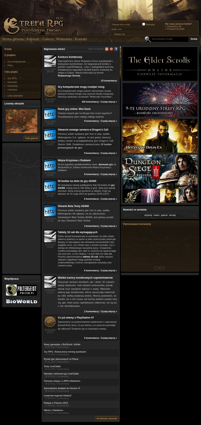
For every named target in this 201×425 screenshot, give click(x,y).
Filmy (10, 65)
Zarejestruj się (174, 26)
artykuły (148, 215)
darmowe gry (105, 164)
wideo (157, 215)
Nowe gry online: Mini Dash (74, 109)
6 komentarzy (91, 199)
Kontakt (81, 39)
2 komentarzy (91, 311)
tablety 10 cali (90, 256)
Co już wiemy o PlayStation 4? (76, 317)
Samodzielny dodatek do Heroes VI (62, 388)
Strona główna (13, 39)
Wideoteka (64, 39)
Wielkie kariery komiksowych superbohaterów (85, 277)
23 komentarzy (109, 80)
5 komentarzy (91, 338)
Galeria (47, 39)
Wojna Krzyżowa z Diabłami (74, 160)
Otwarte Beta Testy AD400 (73, 206)
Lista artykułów (15, 95)
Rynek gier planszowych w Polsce (61, 359)
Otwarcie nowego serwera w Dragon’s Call (83, 129)
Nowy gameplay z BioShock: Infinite (62, 344)
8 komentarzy (91, 174)
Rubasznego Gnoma (69, 75)
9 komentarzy (91, 121)
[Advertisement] (21, 208)
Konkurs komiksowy (70, 57)
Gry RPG (12, 78)
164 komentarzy (90, 101)
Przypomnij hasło (175, 29)
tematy (172, 215)
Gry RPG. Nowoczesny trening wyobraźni (65, 351)
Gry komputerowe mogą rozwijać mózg (81, 86)
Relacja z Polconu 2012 (56, 403)
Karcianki (12, 82)
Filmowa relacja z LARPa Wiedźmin (62, 381)
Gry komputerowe (17, 61)
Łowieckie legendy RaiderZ (57, 395)
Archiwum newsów (107, 418)
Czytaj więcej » (109, 101)
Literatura (12, 89)
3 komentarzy (91, 226)
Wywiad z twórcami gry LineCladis (61, 373)
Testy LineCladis (52, 366)
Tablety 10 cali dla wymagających (78, 232)
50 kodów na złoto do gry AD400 (77, 181)
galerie (164, 215)
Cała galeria (31, 138)
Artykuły (33, 39)
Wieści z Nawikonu (53, 410)
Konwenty (13, 86)
